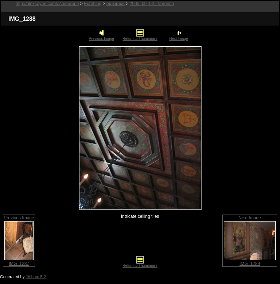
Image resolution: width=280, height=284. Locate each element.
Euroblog (92, 3)
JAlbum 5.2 (36, 276)
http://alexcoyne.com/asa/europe (47, 3)
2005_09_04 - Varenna (152, 3)
